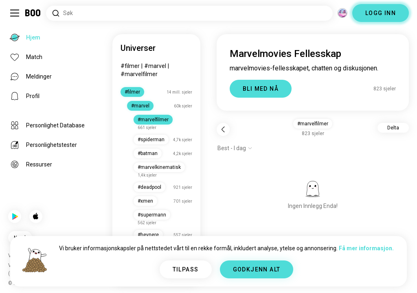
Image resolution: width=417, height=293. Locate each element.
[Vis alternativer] (234, 148)
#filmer (130, 66)
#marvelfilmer (139, 74)
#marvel (155, 66)
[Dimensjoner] (342, 13)
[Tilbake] (223, 129)
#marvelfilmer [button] (312, 124)
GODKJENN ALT (257, 269)
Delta (393, 128)
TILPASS (186, 269)
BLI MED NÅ (261, 88)
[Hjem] (33, 13)
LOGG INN (380, 13)
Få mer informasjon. (366, 248)
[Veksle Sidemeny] (14, 13)
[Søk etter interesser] (189, 13)
